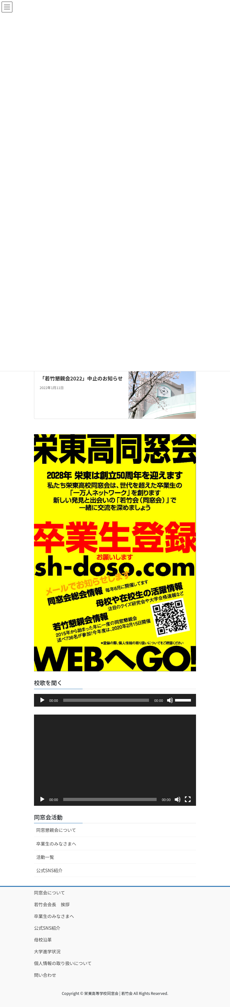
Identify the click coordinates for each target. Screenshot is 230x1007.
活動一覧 (45, 857)
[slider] (106, 700)
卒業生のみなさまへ (56, 843)
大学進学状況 (47, 951)
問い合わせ (45, 975)
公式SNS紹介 (49, 870)
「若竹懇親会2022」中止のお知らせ (81, 378)
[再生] (42, 700)
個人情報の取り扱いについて (63, 963)
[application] (115, 700)
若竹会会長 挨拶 (52, 904)
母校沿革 (43, 939)
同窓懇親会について (56, 830)
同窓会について (49, 892)
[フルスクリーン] (188, 799)
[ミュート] (170, 700)
